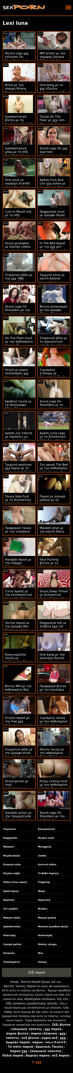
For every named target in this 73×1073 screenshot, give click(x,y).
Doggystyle (10, 838)
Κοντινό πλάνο (47, 864)
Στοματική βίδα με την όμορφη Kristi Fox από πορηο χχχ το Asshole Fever (18, 755)
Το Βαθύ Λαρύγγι (48, 873)
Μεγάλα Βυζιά (11, 855)
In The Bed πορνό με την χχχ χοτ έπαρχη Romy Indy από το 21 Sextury (53, 248)
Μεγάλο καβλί (11, 873)
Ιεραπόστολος (12, 926)
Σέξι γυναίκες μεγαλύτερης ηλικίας (32, 1003)
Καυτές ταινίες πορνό (20, 986)
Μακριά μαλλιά (47, 917)
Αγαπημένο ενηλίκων (39, 999)
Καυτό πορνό (30, 981)
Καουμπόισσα (46, 829)
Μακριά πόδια (11, 917)
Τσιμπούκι (9, 829)
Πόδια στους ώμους (15, 882)
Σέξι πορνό (36, 972)
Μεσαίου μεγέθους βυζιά (53, 926)
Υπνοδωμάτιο (11, 962)
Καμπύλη (8, 900)
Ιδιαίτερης (9, 935)
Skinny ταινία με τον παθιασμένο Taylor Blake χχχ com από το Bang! (53, 755)
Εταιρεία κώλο (12, 864)
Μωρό (41, 891)
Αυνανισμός (45, 935)
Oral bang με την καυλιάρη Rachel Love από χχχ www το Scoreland (53, 660)
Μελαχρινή (44, 846)
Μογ (40, 953)
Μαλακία (8, 846)
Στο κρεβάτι (10, 908)
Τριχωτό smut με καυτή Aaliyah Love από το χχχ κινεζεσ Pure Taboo (53, 280)
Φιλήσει (43, 908)
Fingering (44, 882)
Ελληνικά (9, 953)
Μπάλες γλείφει (47, 944)
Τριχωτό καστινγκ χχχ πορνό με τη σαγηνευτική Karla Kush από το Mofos (18, 470)
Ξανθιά (42, 855)
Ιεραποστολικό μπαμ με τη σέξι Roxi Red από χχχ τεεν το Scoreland (18, 154)
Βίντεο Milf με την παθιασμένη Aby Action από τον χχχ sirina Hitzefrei (19, 691)
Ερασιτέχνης (11, 891)
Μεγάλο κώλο (46, 838)
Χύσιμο (42, 962)
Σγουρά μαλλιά (12, 944)
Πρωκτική (44, 900)
